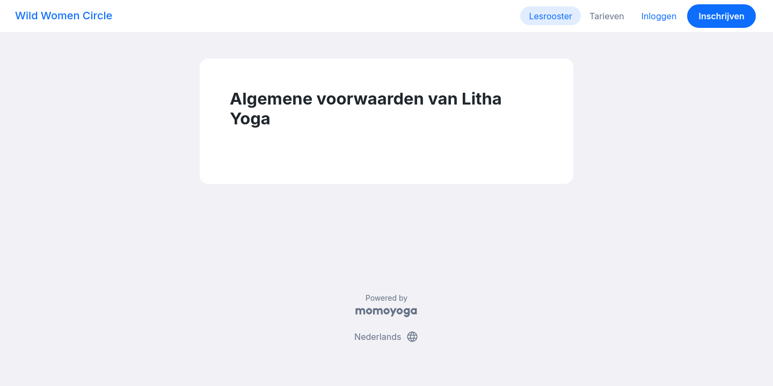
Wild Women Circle (63, 15)
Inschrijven (722, 16)
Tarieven (606, 16)
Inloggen (659, 16)
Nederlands (386, 336)
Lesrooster (550, 16)
